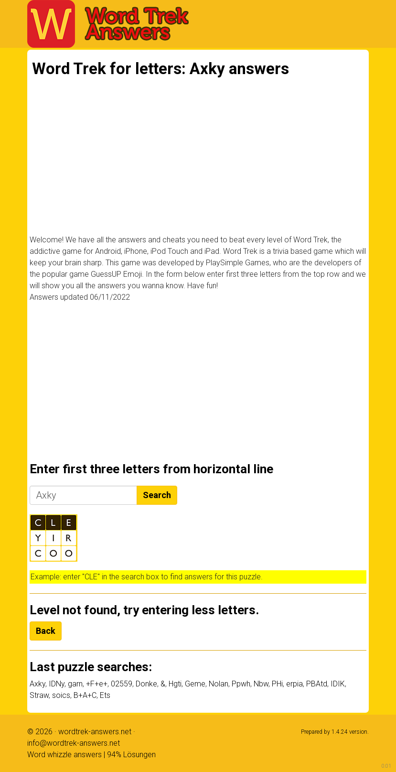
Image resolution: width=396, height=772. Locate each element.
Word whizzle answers (64, 754)
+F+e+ (96, 683)
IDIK (338, 683)
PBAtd (316, 683)
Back (45, 631)
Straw (39, 695)
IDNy (56, 683)
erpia (294, 683)
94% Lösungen (131, 754)
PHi (277, 683)
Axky (37, 683)
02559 (121, 683)
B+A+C (85, 695)
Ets (105, 695)
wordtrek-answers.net (94, 731)
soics (61, 695)
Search (157, 495)
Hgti (175, 683)
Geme (195, 683)
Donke (146, 683)
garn (75, 683)
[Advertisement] (198, 161)
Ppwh (241, 683)
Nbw (261, 683)
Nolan (218, 683)
